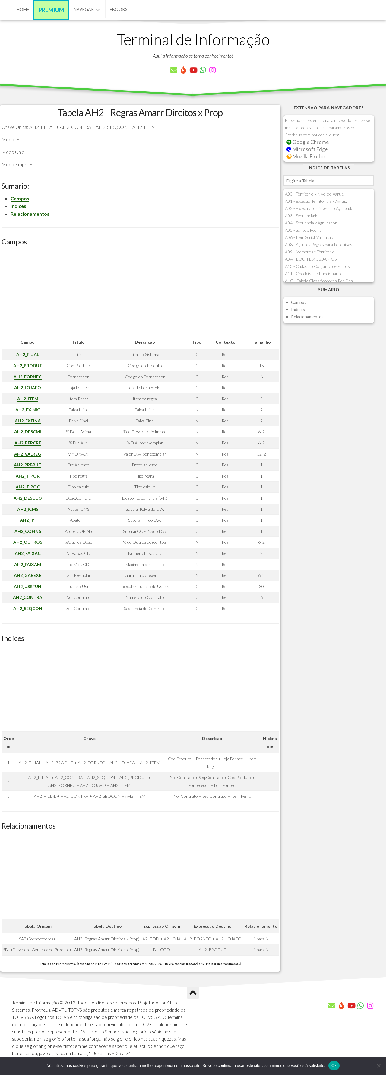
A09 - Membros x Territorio (310, 251)
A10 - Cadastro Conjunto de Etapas (317, 266)
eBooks (119, 9)
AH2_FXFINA (28, 420)
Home (23, 9)
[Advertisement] (140, 292)
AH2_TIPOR (28, 476)
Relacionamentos (30, 214)
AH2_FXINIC (27, 409)
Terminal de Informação (193, 39)
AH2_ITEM (27, 398)
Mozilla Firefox (306, 156)
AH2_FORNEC (28, 376)
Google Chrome (307, 142)
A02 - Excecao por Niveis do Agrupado (319, 208)
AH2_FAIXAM (27, 564)
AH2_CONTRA (27, 597)
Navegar (84, 9)
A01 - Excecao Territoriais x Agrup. (316, 201)
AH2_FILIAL (27, 354)
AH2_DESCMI (27, 431)
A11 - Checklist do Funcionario (313, 273)
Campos (20, 198)
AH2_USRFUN (27, 586)
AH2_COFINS (27, 531)
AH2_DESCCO (28, 498)
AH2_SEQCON (27, 608)
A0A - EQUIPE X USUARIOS (311, 259)
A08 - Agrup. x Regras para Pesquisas (318, 244)
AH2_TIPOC (28, 486)
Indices (18, 206)
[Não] (378, 1066)
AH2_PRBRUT (27, 464)
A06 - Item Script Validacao (309, 237)
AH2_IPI (28, 520)
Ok (334, 1065)
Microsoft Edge (307, 149)
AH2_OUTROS (27, 542)
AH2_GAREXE (27, 575)
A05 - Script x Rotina (303, 230)
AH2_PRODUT (27, 365)
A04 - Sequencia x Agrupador (311, 222)
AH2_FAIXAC (28, 553)
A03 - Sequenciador (302, 215)
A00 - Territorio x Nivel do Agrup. (314, 193)
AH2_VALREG (27, 453)
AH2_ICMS (27, 509)
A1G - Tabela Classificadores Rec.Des (319, 280)
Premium (51, 10)
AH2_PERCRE (27, 442)
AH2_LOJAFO (27, 387)
